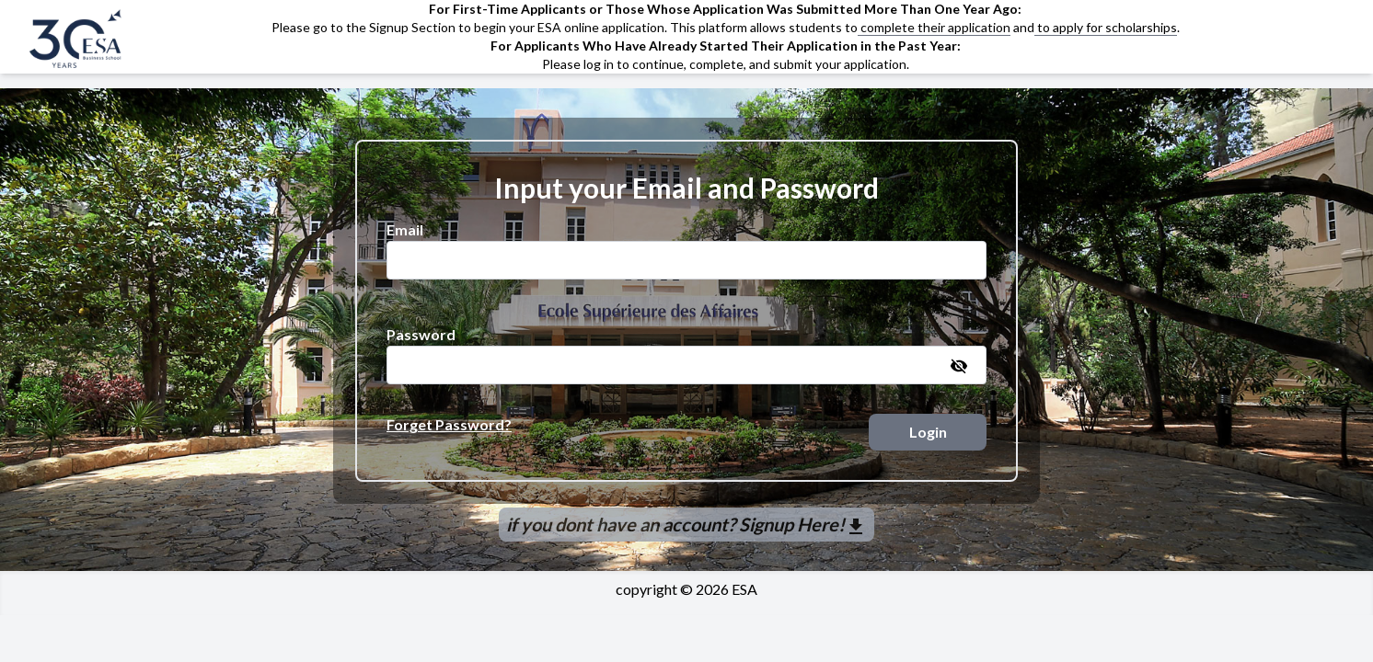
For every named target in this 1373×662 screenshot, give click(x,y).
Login (928, 431)
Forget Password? (449, 424)
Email (405, 229)
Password (421, 334)
